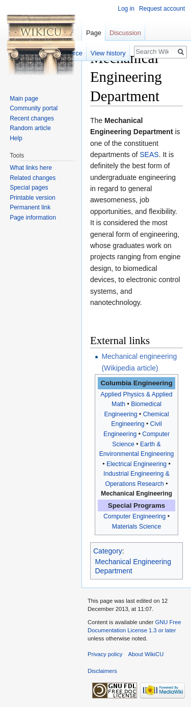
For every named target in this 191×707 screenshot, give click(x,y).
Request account (162, 8)
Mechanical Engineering (136, 493)
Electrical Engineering (136, 464)
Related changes (33, 177)
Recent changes (32, 118)
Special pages (29, 187)
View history (108, 53)
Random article (30, 128)
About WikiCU (146, 654)
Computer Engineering (134, 516)
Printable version (32, 197)
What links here (31, 167)
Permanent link (30, 207)
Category (107, 551)
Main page (24, 98)
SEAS (149, 154)
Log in (126, 8)
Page (93, 33)
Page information (33, 217)
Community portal (34, 108)
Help (16, 138)
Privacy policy (105, 654)
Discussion (125, 33)
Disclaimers (102, 671)
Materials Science (136, 526)
